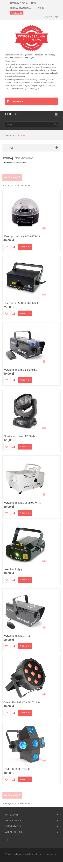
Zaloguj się (51, 17)
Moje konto (13, 820)
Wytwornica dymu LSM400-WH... (22, 502)
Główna (9, 135)
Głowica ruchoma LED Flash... (19, 436)
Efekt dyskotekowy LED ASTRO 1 (21, 236)
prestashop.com (49, 854)
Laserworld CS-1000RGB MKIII (20, 303)
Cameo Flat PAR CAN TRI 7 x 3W (21, 702)
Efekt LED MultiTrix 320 (16, 768)
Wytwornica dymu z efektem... (20, 369)
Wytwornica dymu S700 (17, 635)
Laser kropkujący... (13, 569)
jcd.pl (27, 854)
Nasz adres (16, 12)
